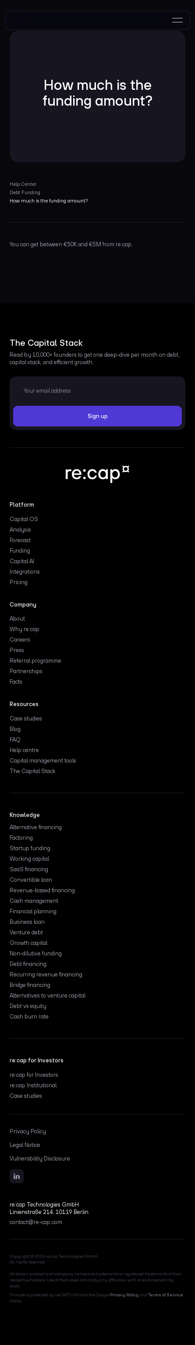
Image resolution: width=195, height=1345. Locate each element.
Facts (16, 682)
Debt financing (28, 964)
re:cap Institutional (33, 1085)
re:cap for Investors (34, 1075)
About (17, 619)
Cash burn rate (29, 1017)
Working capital (29, 859)
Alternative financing (36, 827)
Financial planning (33, 911)
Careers (20, 640)
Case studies (26, 719)
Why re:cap (24, 629)
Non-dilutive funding (36, 954)
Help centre (24, 750)
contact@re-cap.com (36, 1222)
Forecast (20, 540)
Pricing (19, 582)
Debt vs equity (28, 1006)
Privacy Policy (28, 1132)
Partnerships (26, 671)
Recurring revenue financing (46, 975)
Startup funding (30, 848)
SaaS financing (29, 869)
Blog (15, 729)
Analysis (20, 530)
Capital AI (22, 561)
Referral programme (35, 661)
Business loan (27, 922)
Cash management (34, 901)
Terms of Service (165, 1294)
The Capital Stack (32, 771)
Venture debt (26, 933)
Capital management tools (43, 761)
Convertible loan (31, 880)
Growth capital (28, 943)
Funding (20, 551)
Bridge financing (30, 985)
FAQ (15, 740)
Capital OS (24, 519)
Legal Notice (25, 1145)
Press (17, 650)
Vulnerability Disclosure (40, 1159)
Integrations (25, 572)
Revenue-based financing (42, 890)
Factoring (21, 838)
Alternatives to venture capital (47, 996)
